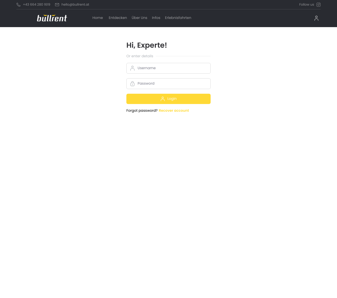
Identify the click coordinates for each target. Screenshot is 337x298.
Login (168, 98)
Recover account (174, 111)
